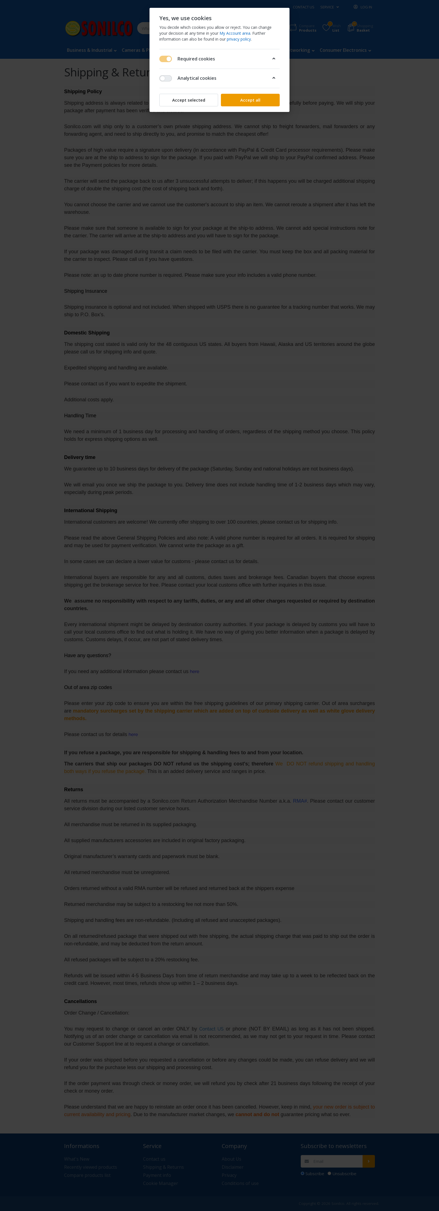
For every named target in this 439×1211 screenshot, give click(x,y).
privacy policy (239, 39)
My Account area (235, 33)
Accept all (250, 100)
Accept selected (188, 100)
